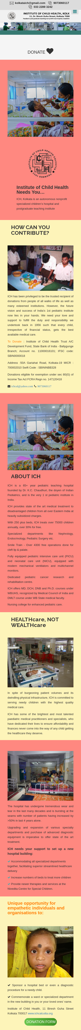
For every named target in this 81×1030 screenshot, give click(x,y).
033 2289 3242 (43, 6)
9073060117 (61, 3)
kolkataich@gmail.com (30, 3)
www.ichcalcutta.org (40, 1013)
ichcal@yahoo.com (22, 386)
